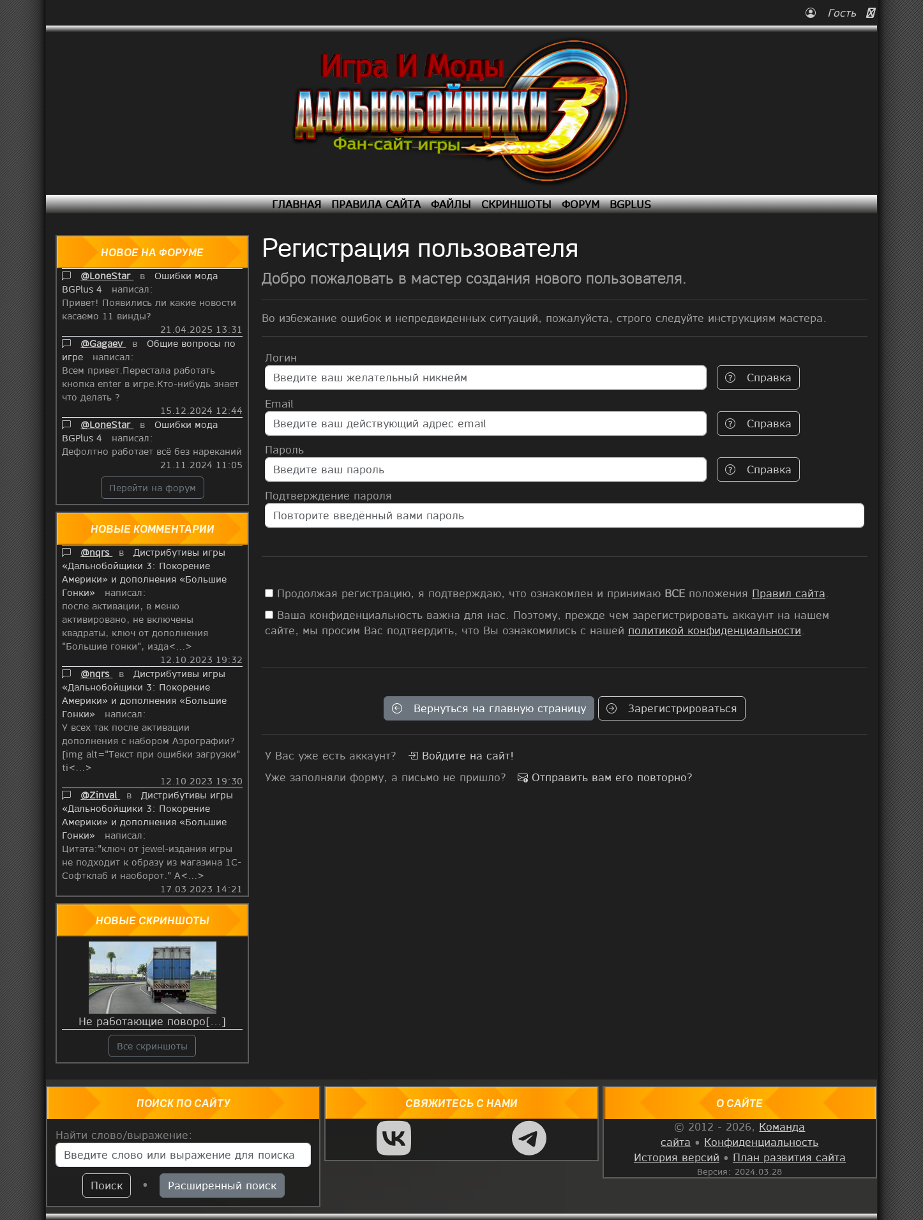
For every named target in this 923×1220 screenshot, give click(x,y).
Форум (580, 204)
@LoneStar (106, 275)
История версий (676, 1157)
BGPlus (630, 204)
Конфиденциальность (761, 1141)
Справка (758, 377)
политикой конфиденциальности (714, 630)
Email (279, 403)
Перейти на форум (152, 487)
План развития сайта (789, 1157)
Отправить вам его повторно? (605, 777)
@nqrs (96, 552)
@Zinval (100, 794)
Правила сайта (376, 204)
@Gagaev (103, 343)
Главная (296, 204)
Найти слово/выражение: (124, 1134)
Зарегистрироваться (671, 708)
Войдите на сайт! (461, 755)
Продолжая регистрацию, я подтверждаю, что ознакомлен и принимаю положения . (547, 593)
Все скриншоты (152, 1045)
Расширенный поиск (222, 1185)
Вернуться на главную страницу (489, 708)
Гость (833, 12)
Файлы (451, 204)
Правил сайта (788, 593)
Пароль (284, 449)
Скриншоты (516, 204)
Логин (281, 357)
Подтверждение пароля (328, 495)
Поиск (107, 1185)
